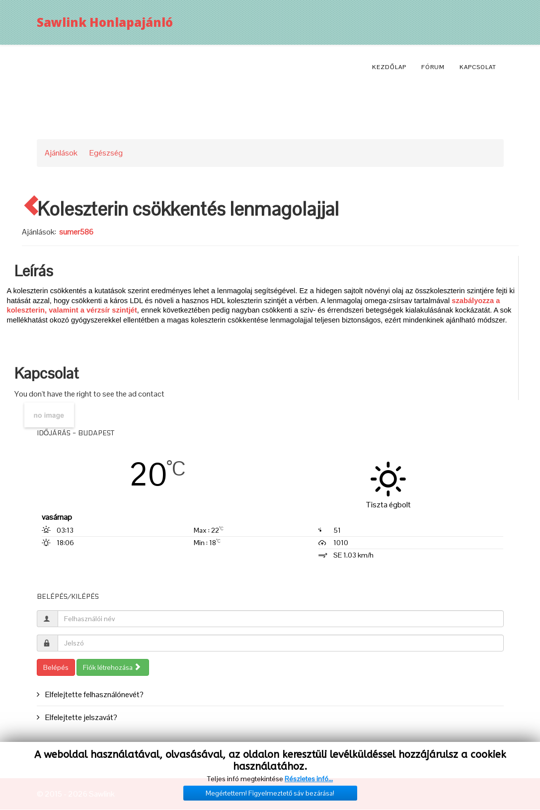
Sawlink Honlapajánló (105, 22)
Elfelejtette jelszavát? (80, 717)
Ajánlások (61, 153)
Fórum (433, 67)
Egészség (106, 153)
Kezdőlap (389, 67)
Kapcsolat (478, 67)
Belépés (56, 667)
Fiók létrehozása (112, 667)
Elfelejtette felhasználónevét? (94, 694)
